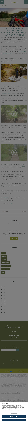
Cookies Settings (14, 413)
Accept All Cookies (14, 419)
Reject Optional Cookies (14, 416)
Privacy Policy (20, 411)
